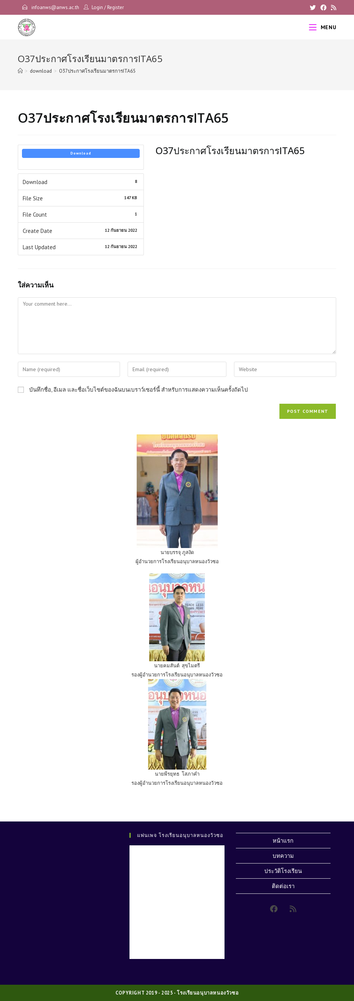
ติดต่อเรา (283, 886)
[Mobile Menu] (322, 27)
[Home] (20, 71)
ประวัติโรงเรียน (283, 871)
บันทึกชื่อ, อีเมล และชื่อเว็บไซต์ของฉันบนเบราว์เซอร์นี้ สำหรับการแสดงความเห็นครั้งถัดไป (138, 389)
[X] (312, 7)
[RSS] (332, 7)
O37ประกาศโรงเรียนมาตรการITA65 (97, 71)
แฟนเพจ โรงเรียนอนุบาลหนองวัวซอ (180, 835)
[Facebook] (323, 7)
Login (97, 7)
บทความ (283, 855)
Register (115, 7)
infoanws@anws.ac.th (54, 7)
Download (80, 153)
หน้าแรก (283, 840)
